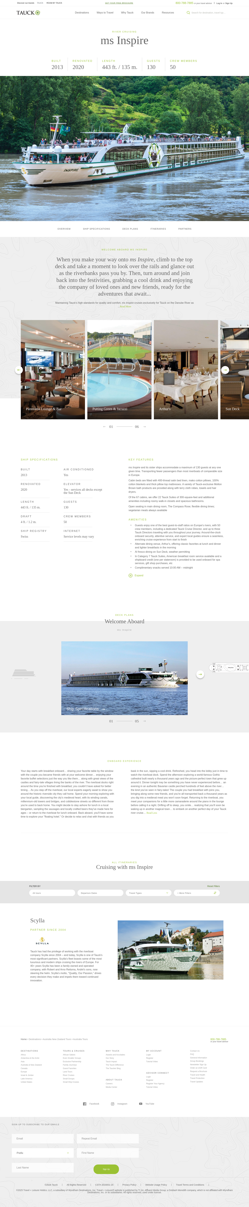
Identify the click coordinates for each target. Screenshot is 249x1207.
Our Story (110, 1058)
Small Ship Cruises (71, 1082)
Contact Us (194, 1051)
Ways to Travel (105, 12)
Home (24, 1039)
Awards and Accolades (115, 1055)
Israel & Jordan (27, 1075)
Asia (22, 1061)
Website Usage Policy (156, 1185)
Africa (23, 1055)
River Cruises (68, 1075)
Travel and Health (197, 1075)
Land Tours (67, 1072)
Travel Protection (197, 1078)
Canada (24, 1068)
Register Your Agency (155, 1084)
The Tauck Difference (115, 1065)
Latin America (26, 1079)
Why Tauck (127, 12)
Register (149, 1058)
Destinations (82, 12)
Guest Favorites (69, 1068)
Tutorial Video (152, 1061)
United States (26, 1082)
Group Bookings (197, 1061)
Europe (24, 1072)
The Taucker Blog (113, 1068)
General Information (198, 1058)
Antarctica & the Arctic (30, 1058)
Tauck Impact (111, 1061)
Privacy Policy (129, 1185)
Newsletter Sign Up (198, 1064)
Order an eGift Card (198, 1068)
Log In (219, 3)
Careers (109, 1084)
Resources (168, 12)
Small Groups (68, 1079)
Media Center (111, 1087)
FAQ (192, 1054)
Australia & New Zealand (31, 1065)
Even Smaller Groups (72, 1058)
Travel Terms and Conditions (190, 1185)
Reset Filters (213, 886)
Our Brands (147, 12)
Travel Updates (196, 1082)
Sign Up (228, 3)
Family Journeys (70, 1065)
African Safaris (69, 1055)
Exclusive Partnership (72, 1061)
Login (148, 1055)
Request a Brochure (198, 1071)
